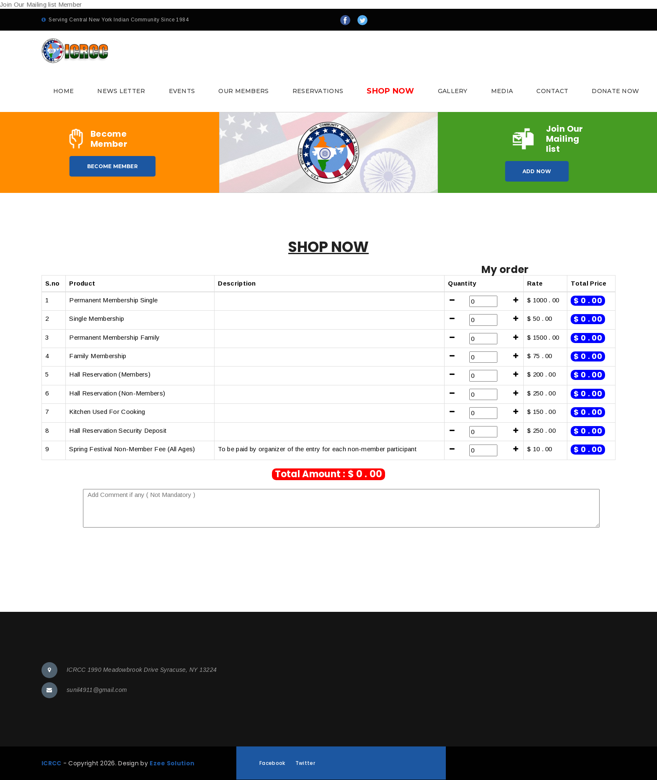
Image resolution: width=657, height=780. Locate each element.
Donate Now (615, 91)
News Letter (121, 91)
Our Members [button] (243, 91)
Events (182, 91)
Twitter (305, 763)
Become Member (112, 166)
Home (63, 91)
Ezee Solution (172, 763)
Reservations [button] (318, 91)
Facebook (272, 763)
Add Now (536, 171)
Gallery (453, 91)
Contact (552, 91)
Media (502, 91)
